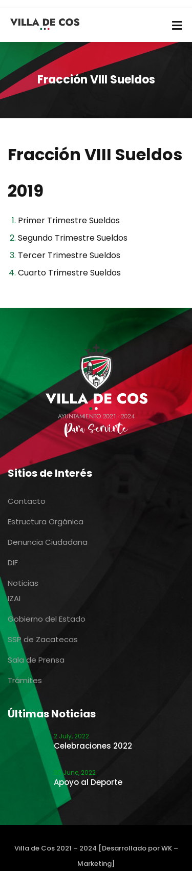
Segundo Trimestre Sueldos (72, 238)
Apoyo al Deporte (88, 782)
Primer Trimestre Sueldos (69, 220)
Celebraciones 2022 (93, 745)
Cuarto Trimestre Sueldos (69, 273)
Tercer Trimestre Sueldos (69, 255)
